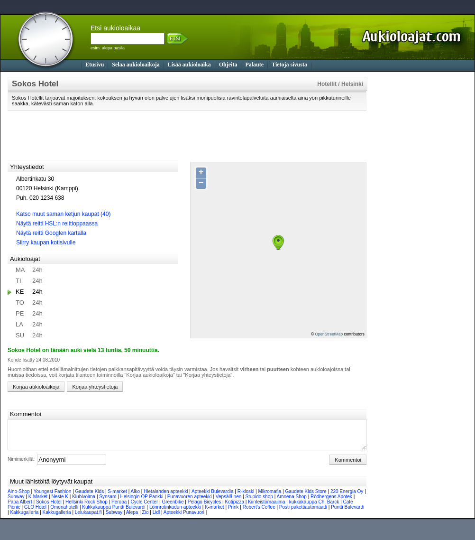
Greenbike (172, 507)
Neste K (59, 502)
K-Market (38, 502)
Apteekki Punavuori (184, 518)
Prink (233, 512)
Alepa (132, 518)
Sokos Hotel (49, 507)
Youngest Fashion (53, 497)
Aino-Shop (19, 497)
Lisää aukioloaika (189, 64)
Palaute (254, 64)
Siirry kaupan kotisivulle (45, 242)
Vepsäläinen (229, 502)
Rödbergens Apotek (331, 502)
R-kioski (246, 497)
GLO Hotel (35, 512)
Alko (134, 497)
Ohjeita (228, 64)
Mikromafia (269, 497)
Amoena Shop (291, 502)
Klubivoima (83, 502)
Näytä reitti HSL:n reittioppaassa (57, 223)
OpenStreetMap (329, 334)
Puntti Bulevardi (347, 512)
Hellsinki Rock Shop (86, 507)
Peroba (119, 507)
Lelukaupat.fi (88, 518)
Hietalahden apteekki (166, 497)
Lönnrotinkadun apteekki (175, 512)
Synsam (107, 502)
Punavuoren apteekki (189, 502)
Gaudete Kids (89, 497)
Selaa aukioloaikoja (135, 64)
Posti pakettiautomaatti (303, 512)
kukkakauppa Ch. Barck (314, 507)
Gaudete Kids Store (305, 497)
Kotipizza (234, 507)
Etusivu (94, 64)
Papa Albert (20, 507)
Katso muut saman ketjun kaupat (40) (63, 214)
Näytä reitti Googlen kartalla (51, 233)
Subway (16, 502)
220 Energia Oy (347, 497)
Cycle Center (144, 507)
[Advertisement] (187, 135)
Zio (145, 518)
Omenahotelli (64, 512)
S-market (117, 497)
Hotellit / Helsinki (340, 84)
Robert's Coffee (259, 512)
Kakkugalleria (24, 518)
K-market (214, 512)
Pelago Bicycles (204, 507)
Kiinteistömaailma (266, 507)
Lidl (156, 518)
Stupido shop (259, 502)
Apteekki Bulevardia (212, 497)
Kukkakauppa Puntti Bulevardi (113, 512)
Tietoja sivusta (289, 64)
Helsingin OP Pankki (142, 502)
